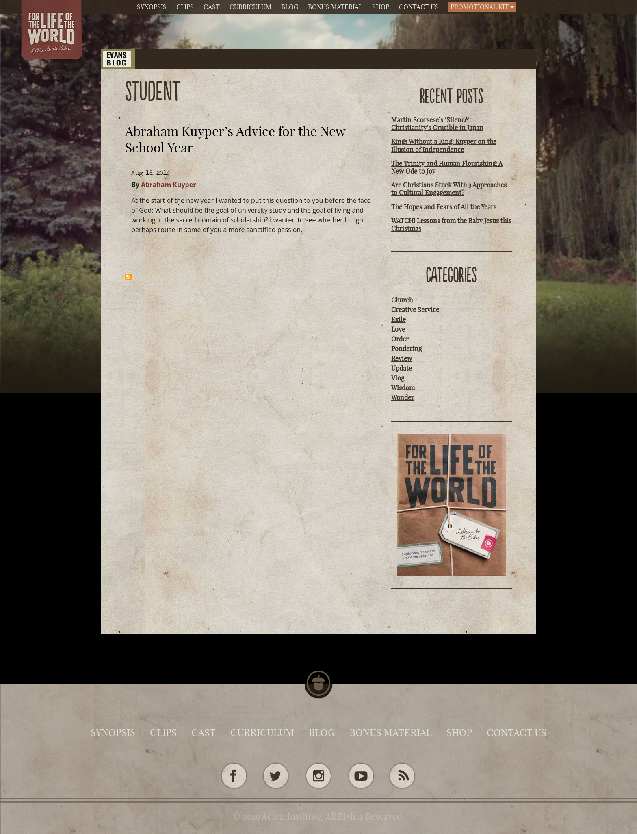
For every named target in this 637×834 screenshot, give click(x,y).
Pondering (406, 349)
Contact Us (419, 7)
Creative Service (415, 310)
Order (400, 339)
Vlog (397, 378)
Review (401, 358)
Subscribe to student (128, 277)
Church (402, 300)
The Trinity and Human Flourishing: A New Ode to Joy (447, 167)
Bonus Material (335, 7)
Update (401, 368)
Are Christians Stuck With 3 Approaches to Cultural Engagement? (449, 189)
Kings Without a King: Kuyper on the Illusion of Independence (443, 145)
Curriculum (250, 7)
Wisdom (403, 388)
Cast (212, 7)
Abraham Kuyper (168, 184)
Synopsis (152, 7)
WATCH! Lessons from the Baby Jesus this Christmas (451, 224)
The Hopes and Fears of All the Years (443, 207)
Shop (380, 7)
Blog (289, 7)
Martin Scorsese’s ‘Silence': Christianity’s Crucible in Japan (437, 124)
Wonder (402, 397)
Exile (398, 319)
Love (398, 329)
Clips (185, 7)
